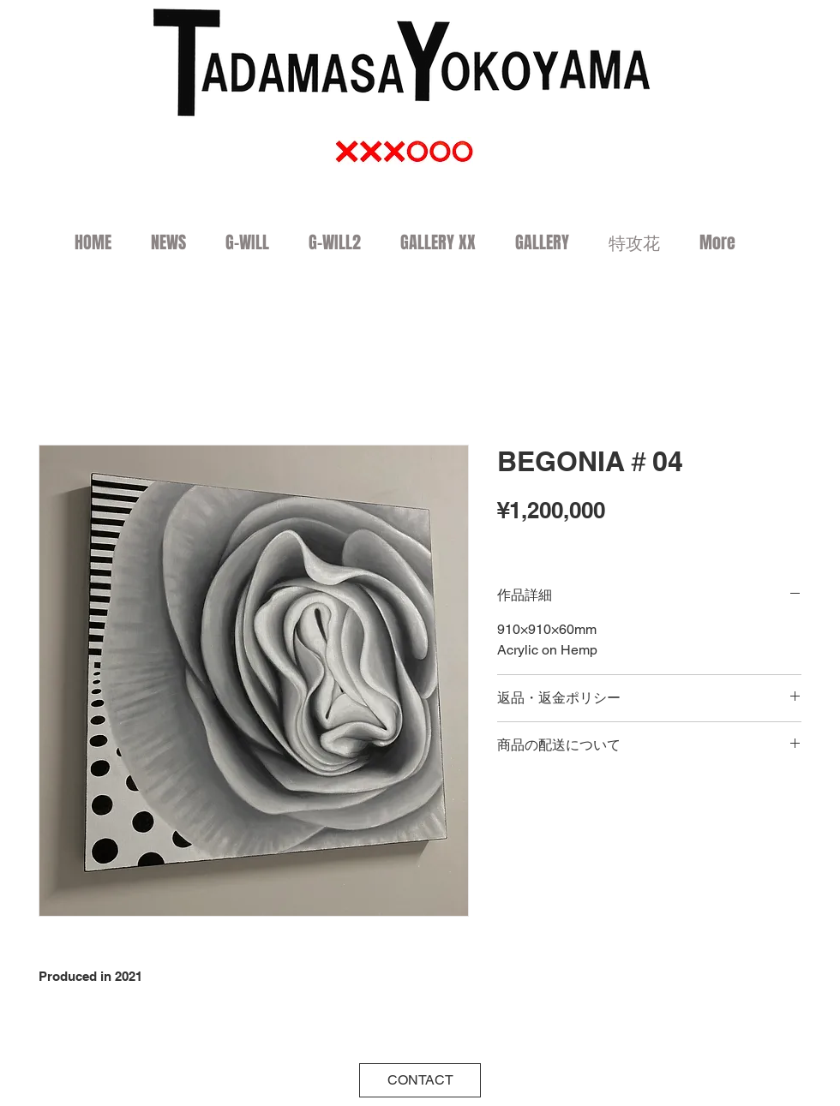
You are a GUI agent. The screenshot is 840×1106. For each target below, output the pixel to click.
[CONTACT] (420, 1080)
